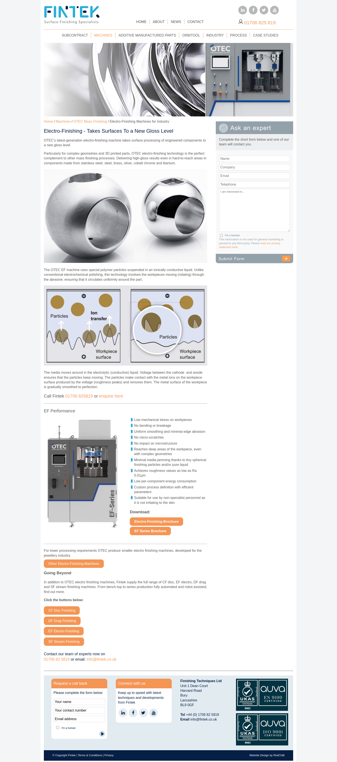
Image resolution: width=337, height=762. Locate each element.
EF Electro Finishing (63, 631)
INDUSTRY (215, 35)
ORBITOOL (191, 35)
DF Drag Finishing (62, 621)
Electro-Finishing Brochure (156, 521)
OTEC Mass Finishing (90, 121)
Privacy (109, 755)
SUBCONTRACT (75, 35)
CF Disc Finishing (61, 610)
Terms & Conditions (90, 755)
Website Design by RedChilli (267, 755)
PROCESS (238, 35)
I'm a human (232, 235)
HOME (141, 22)
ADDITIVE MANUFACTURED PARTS (147, 35)
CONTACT (195, 22)
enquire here (111, 396)
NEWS (176, 22)
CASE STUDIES (265, 35)
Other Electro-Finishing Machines (73, 563)
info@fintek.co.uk (101, 659)
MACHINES (103, 35)
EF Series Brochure (150, 531)
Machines (63, 121)
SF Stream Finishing (64, 641)
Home (48, 121)
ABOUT (159, 22)
